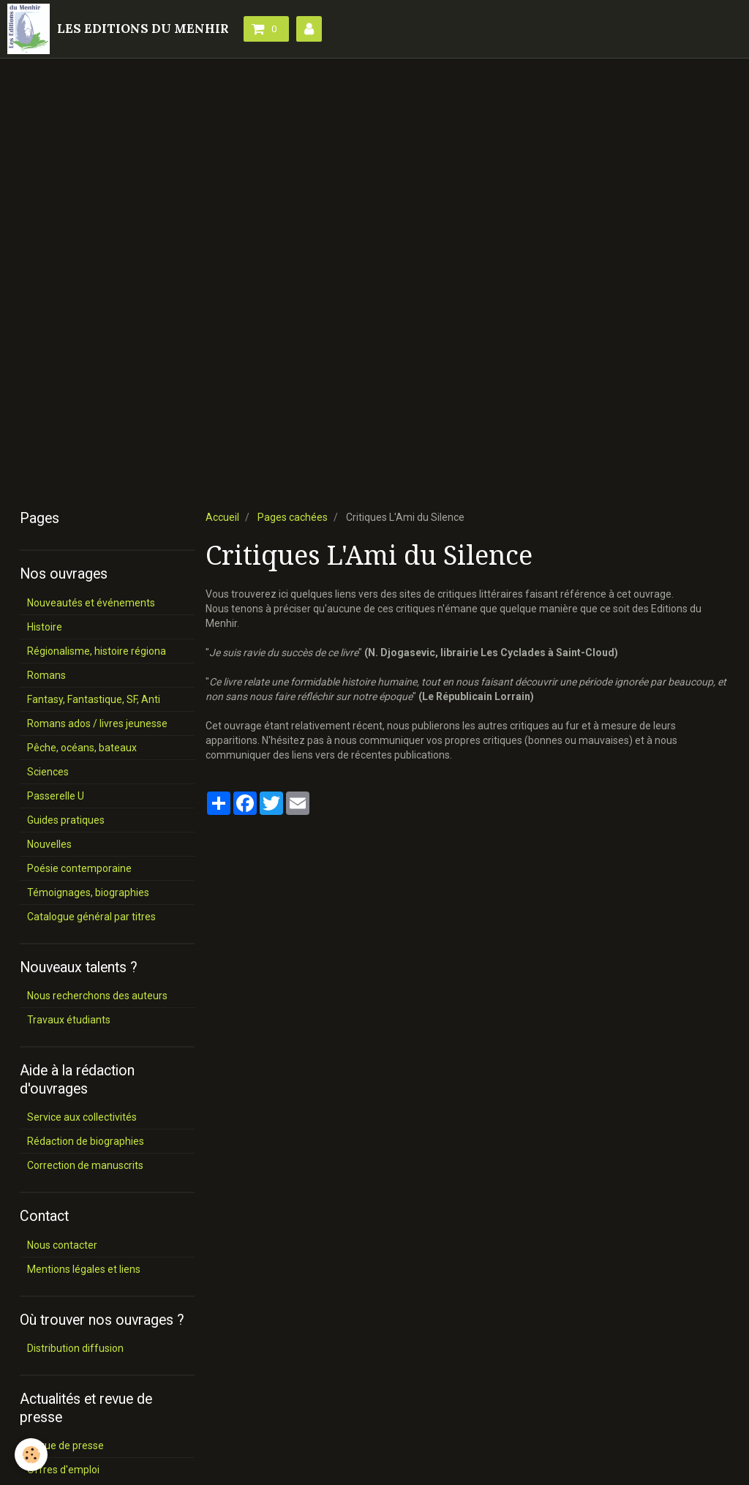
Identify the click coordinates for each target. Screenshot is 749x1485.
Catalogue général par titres (91, 916)
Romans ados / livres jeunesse (97, 723)
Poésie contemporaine (79, 868)
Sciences (48, 772)
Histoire (44, 627)
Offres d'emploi (63, 1469)
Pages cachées (292, 517)
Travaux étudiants (68, 1020)
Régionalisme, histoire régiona (96, 651)
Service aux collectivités (82, 1117)
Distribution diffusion (75, 1348)
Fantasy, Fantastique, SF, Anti (93, 699)
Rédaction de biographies (85, 1141)
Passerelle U (55, 796)
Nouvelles (49, 844)
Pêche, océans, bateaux (82, 747)
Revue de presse (65, 1445)
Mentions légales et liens (83, 1269)
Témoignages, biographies (88, 892)
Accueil (222, 517)
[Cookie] (31, 1454)
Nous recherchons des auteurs (97, 995)
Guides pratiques (66, 820)
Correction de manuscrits (85, 1165)
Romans (46, 675)
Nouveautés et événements (91, 603)
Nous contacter (62, 1245)
